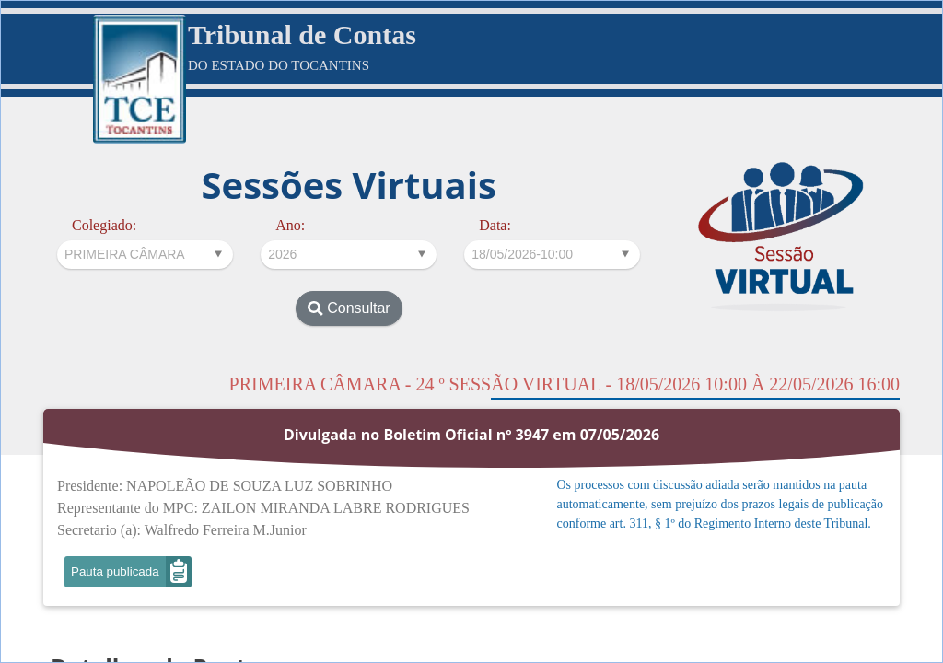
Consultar (349, 308)
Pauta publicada (115, 571)
